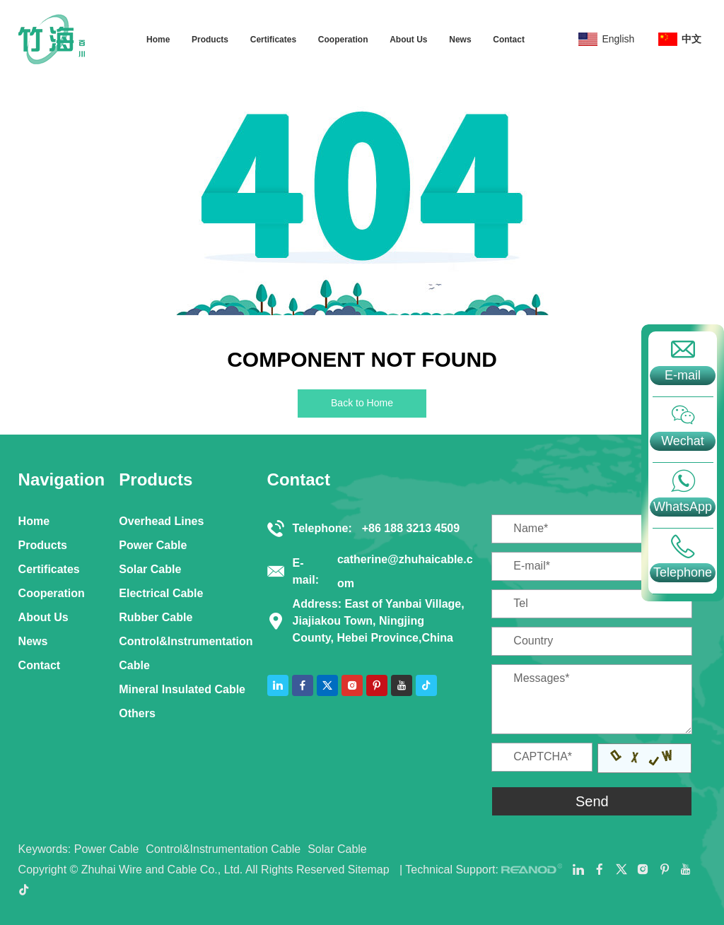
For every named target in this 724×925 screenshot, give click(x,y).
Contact (509, 40)
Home (158, 40)
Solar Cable (150, 569)
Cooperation (343, 40)
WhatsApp (682, 507)
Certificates (273, 40)
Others (137, 713)
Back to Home (362, 402)
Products (210, 40)
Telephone (682, 572)
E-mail (683, 375)
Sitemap (369, 870)
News (460, 40)
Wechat (682, 441)
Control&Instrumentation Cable (185, 653)
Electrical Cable (161, 593)
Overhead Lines (161, 521)
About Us (408, 40)
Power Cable (153, 545)
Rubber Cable (155, 617)
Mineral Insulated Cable (182, 689)
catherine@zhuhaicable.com (405, 571)
